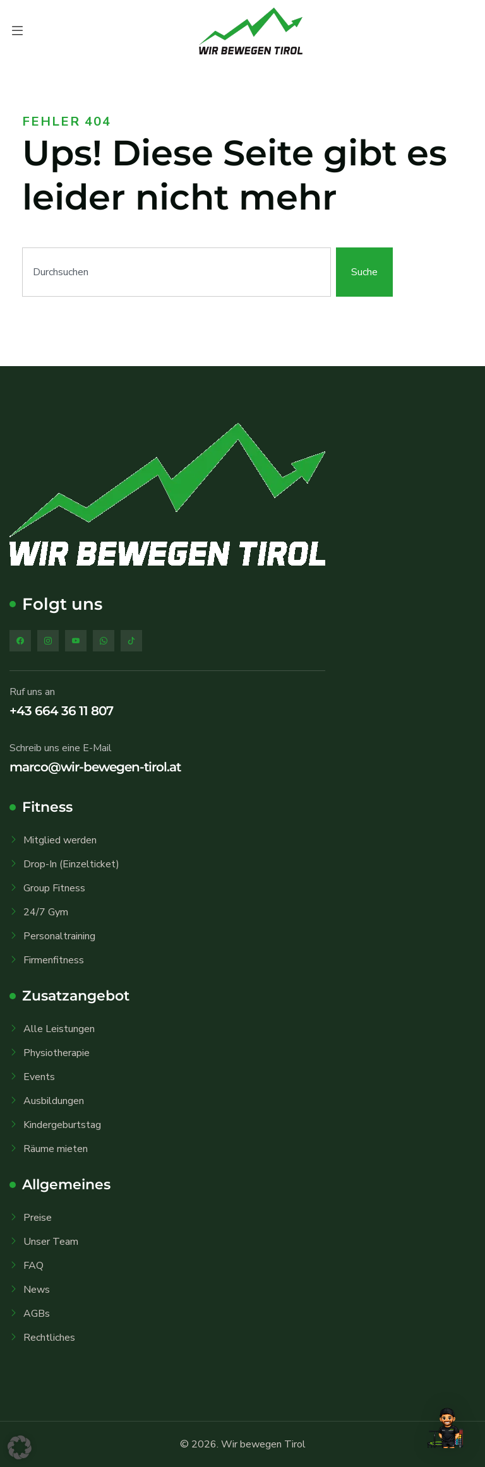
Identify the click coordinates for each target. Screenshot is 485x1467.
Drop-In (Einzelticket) (71, 864)
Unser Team (50, 1242)
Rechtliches (49, 1338)
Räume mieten (55, 1149)
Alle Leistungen (59, 1029)
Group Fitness (54, 888)
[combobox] (176, 272)
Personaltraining (59, 936)
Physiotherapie (56, 1053)
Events (39, 1077)
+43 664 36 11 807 (61, 710)
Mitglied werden (60, 840)
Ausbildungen (53, 1101)
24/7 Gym (45, 912)
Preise (37, 1218)
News (36, 1290)
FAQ (33, 1266)
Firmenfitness (53, 960)
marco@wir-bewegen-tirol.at (95, 767)
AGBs (36, 1314)
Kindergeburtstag (62, 1125)
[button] (19, 1447)
